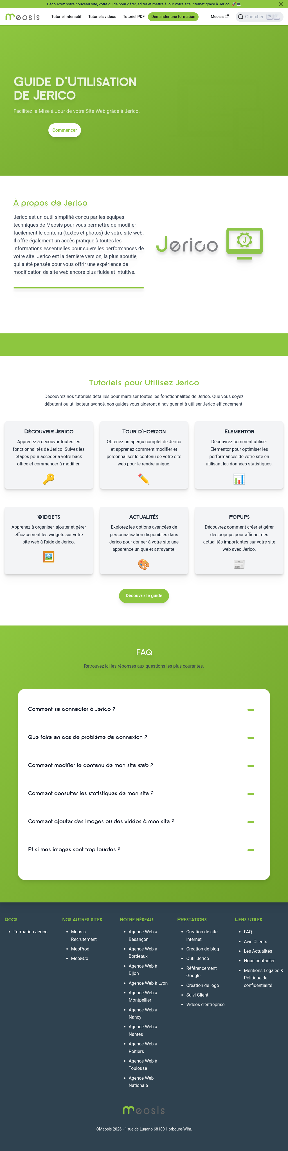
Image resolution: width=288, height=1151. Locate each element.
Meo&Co (79, 958)
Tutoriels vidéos (102, 16)
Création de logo (202, 985)
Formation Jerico (31, 931)
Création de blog (202, 949)
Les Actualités (258, 951)
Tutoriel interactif (66, 16)
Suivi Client (197, 995)
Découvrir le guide (144, 595)
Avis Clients (255, 941)
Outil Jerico (197, 958)
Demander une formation (173, 16)
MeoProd (80, 949)
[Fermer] (281, 4)
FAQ (248, 931)
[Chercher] (260, 17)
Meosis (220, 16)
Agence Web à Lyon (148, 983)
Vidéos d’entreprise (205, 1004)
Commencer (64, 128)
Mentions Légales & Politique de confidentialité (263, 978)
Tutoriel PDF (134, 16)
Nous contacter (259, 960)
